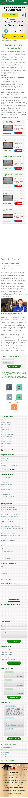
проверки (12, 19)
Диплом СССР (4, 446)
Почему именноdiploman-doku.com (14, 600)
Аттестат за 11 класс (6, 477)
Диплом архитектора (6, 756)
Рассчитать (23, 15)
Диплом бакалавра (5, 424)
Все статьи (14, 664)
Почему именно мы (5, 558)
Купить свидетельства (6, 653)
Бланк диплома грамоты (7, 521)
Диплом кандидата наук (7, 434)
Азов (2, 571)
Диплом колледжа (5, 463)
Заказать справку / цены (7, 499)
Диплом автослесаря (6, 751)
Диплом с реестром (6, 443)
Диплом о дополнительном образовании (11, 526)
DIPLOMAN (15, 766)
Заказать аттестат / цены (7, 496)
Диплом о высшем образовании (9, 420)
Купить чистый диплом (6, 658)
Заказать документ (10, 15)
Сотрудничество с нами (6, 556)
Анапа (2, 576)
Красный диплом (5, 429)
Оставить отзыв (14, 740)
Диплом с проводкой (6, 441)
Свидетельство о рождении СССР (9, 509)
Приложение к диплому (7, 519)
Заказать (19, 133)
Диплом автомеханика (6, 749)
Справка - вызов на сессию (7, 492)
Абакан (2, 566)
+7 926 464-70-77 (14, 22)
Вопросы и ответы (19, 391)
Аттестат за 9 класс (6, 480)
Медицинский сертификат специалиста (10, 535)
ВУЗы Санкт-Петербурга (7, 551)
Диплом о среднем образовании (9, 465)
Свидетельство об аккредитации (9, 540)
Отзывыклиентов (9, 401)
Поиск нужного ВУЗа (9, 450)
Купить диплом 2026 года (7, 651)
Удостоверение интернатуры (8, 533)
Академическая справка (7, 484)
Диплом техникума (5, 460)
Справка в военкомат (6, 494)
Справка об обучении (6, 487)
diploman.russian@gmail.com (19, 377)
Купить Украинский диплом (7, 538)
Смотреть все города (6, 579)
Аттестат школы (5, 482)
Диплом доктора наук (6, 436)
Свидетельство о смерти (7, 512)
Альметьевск (4, 573)
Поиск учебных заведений (15, 36)
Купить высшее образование (8, 660)
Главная (3, 40)
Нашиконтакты (14, 411)
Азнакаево (3, 569)
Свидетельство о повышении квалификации (12, 528)
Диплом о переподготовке (7, 524)
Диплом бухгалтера (6, 758)
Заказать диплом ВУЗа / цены (8, 439)
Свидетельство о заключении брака (10, 514)
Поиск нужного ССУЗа (9, 469)
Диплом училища (5, 458)
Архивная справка (5, 489)
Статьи (2, 553)
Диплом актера (5, 753)
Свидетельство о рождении (8, 507)
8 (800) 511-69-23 (14, 25)
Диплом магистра (5, 427)
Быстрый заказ (18, 125)
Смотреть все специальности (8, 761)
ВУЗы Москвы (4, 549)
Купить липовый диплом (7, 656)
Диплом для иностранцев (7, 432)
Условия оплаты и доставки (19, 401)
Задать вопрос (14, 698)
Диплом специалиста (6, 422)
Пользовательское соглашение (14, 797)
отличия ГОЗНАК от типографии (9, 391)
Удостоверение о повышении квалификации (12, 531)
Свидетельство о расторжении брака (10, 516)
